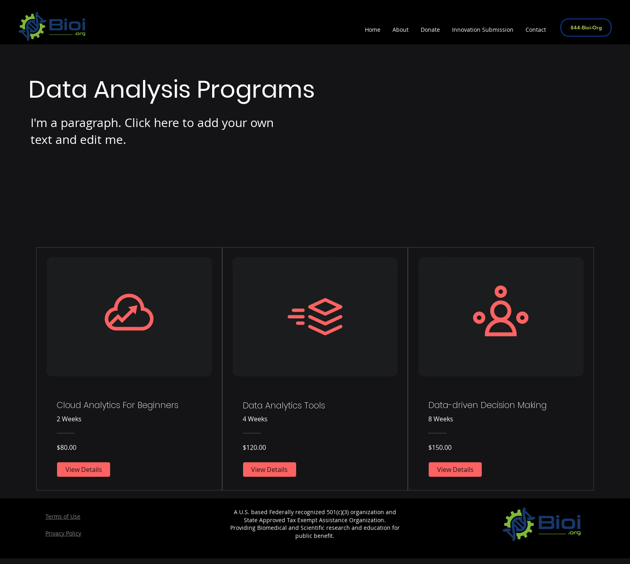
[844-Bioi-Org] (586, 27)
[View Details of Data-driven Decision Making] (455, 469)
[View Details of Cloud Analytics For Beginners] (83, 469)
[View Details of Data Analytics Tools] (270, 469)
